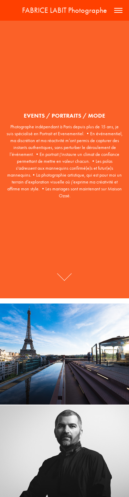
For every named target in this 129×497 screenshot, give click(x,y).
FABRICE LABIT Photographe (64, 10)
